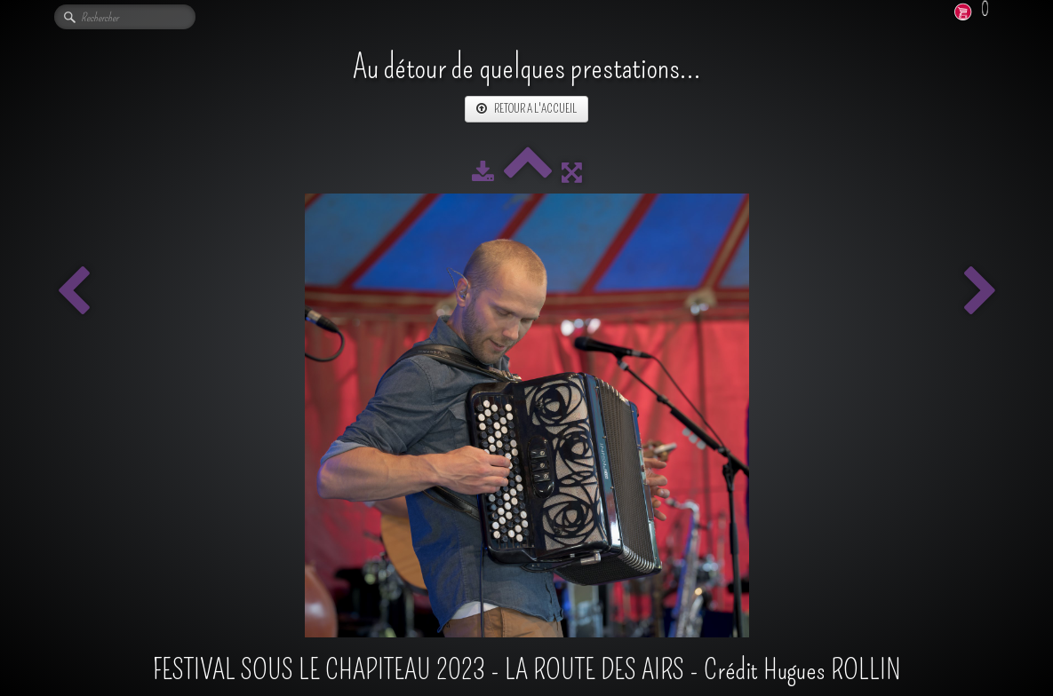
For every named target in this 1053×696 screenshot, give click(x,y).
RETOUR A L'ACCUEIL (526, 108)
